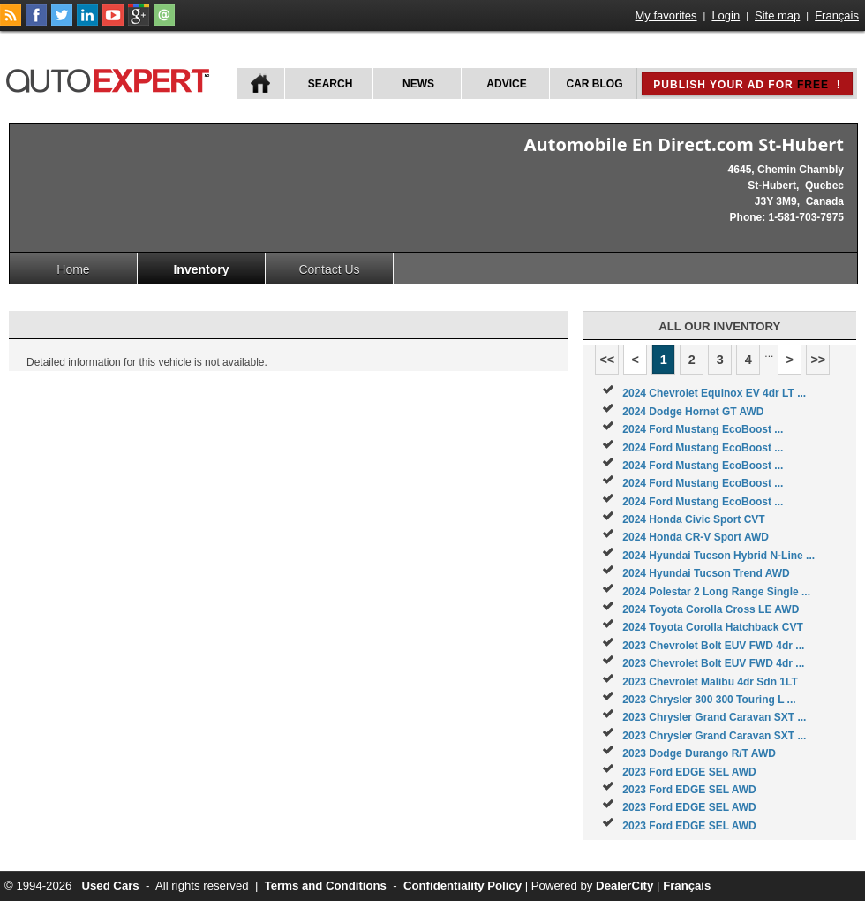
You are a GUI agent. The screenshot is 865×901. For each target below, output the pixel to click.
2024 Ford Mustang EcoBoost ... (702, 429)
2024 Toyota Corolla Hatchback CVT (712, 627)
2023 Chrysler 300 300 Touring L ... (708, 699)
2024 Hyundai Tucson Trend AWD (705, 573)
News (418, 84)
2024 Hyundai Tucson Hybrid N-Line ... (718, 555)
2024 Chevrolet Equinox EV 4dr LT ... (714, 393)
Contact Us (328, 269)
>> (817, 359)
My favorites (666, 15)
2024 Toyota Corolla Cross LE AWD (710, 609)
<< (606, 359)
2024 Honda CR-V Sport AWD (695, 537)
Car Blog (595, 84)
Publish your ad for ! (746, 85)
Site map (777, 15)
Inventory (201, 269)
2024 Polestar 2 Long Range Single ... (716, 592)
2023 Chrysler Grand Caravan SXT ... (714, 717)
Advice (506, 84)
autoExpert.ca (111, 78)
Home (72, 269)
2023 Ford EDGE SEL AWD (689, 772)
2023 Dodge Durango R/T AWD (699, 753)
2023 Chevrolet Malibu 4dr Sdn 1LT (710, 682)
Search (330, 84)
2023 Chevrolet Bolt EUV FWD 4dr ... (713, 646)
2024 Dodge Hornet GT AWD (692, 411)
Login (725, 15)
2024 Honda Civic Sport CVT (693, 519)
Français (837, 15)
